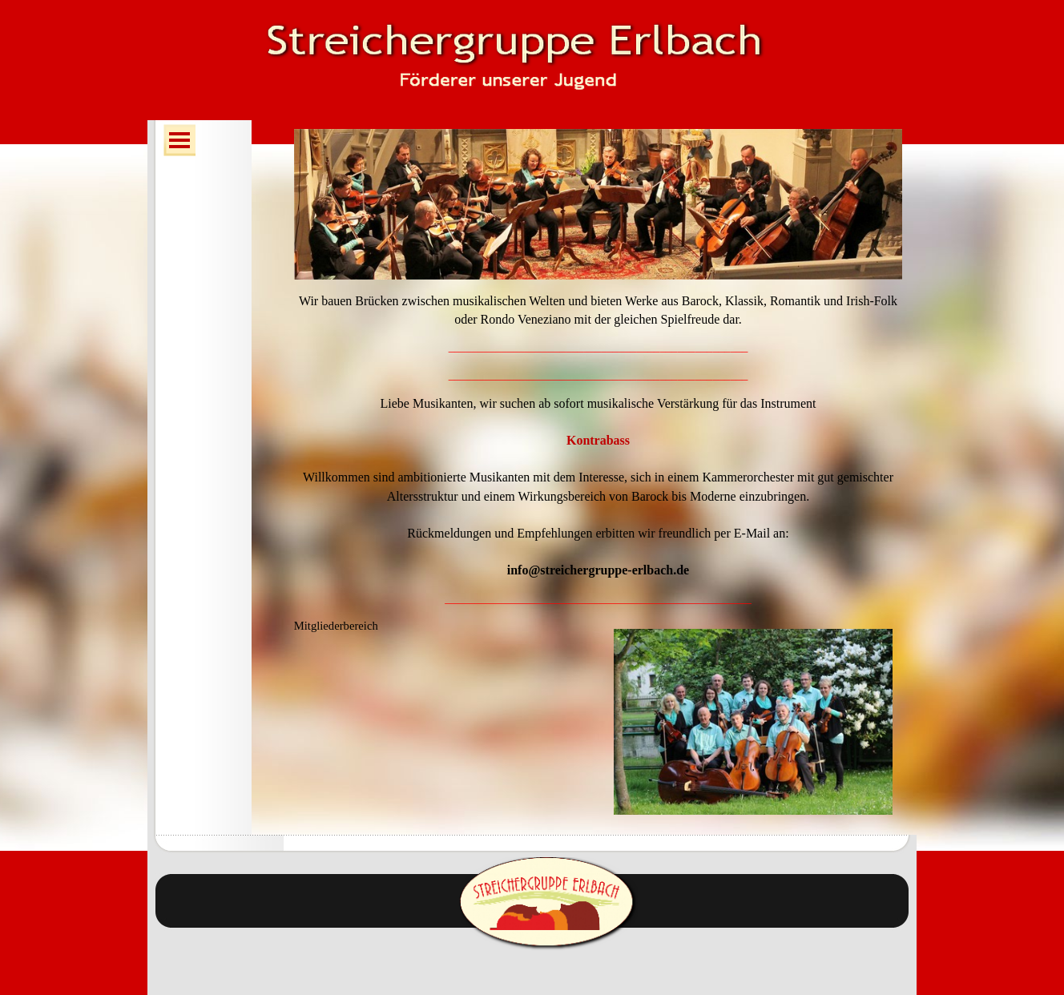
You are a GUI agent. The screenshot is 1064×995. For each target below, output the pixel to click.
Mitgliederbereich (336, 625)
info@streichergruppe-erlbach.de (598, 570)
